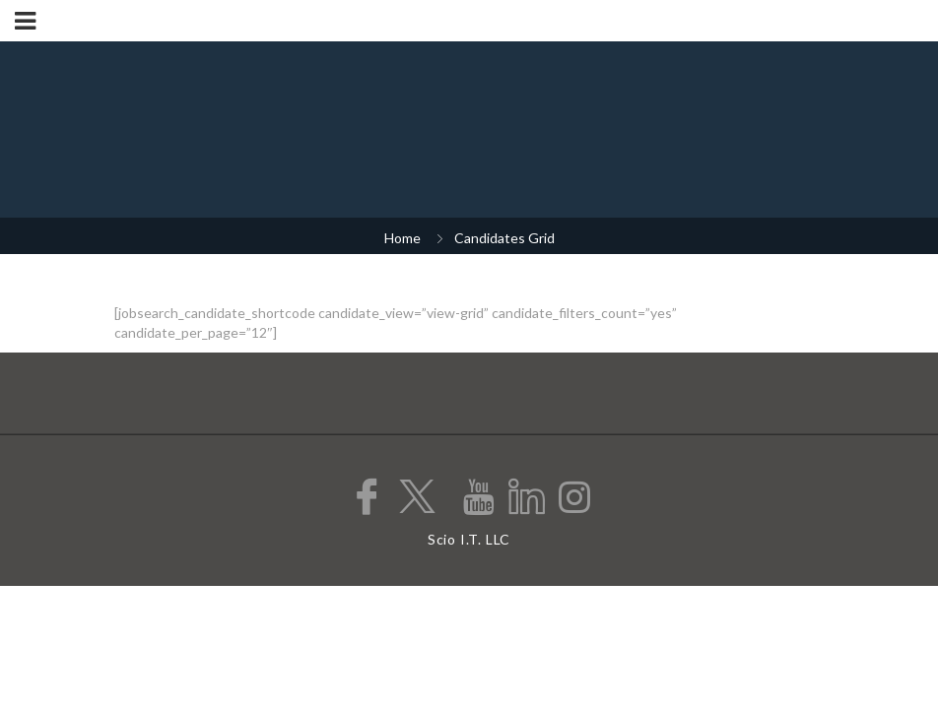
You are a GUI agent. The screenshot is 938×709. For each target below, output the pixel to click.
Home (402, 237)
